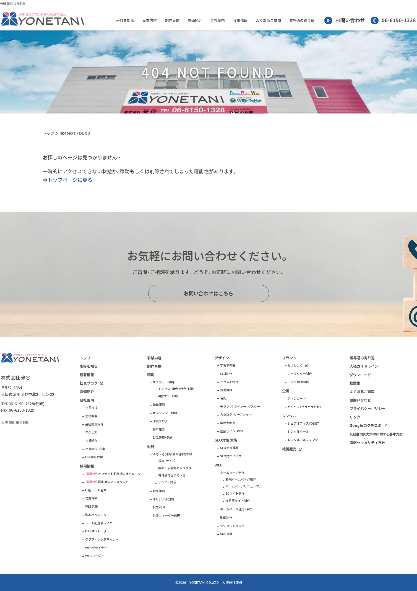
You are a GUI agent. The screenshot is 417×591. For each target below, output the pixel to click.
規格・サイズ (166, 460)
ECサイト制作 (235, 493)
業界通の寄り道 (301, 20)
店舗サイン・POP (231, 431)
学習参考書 (227, 365)
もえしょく (295, 365)
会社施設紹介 (94, 424)
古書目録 (226, 390)
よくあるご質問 (268, 20)
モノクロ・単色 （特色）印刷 (176, 388)
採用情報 (240, 20)
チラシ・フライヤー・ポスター (240, 406)
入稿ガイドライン (364, 366)
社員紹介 (91, 440)
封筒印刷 (159, 491)
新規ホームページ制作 (241, 479)
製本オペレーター (97, 514)
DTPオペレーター (97, 531)
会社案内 (217, 20)
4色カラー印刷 (168, 396)
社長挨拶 (91, 407)
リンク (355, 417)
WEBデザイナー (96, 547)
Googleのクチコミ (365, 425)
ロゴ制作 (226, 373)
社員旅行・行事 (95, 449)
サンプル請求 (167, 482)
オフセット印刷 (163, 382)
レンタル (289, 415)
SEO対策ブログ (230, 456)
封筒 (150, 446)
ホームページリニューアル (244, 486)
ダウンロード (360, 374)
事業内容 (149, 20)
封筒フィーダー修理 (166, 515)
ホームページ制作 (232, 472)
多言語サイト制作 (238, 500)
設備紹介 (195, 20)
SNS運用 (226, 533)
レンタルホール (298, 431)
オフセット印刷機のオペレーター (121, 473)
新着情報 (87, 374)
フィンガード (297, 398)
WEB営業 (91, 506)
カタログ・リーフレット (236, 414)
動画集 (355, 383)
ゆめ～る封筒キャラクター (176, 468)
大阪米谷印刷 (232, 582)
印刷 (150, 374)
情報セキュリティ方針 (367, 442)
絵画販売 (289, 448)
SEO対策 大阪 (226, 440)
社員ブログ (89, 383)
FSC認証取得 (94, 457)
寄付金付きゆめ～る (172, 475)
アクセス (91, 432)
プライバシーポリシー (367, 408)
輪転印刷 (159, 404)
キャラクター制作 (300, 373)
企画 (285, 390)
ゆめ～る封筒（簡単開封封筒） (172, 454)
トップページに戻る (70, 180)
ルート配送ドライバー (100, 523)
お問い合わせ (350, 20)
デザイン (222, 357)
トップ (48, 133)
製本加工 (159, 429)
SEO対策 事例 (229, 447)
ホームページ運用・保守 (236, 509)
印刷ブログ (160, 421)
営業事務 (91, 498)
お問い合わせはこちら (208, 293)
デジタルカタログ (232, 525)
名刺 (223, 398)
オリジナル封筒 (163, 499)
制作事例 (172, 20)
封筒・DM (159, 507)
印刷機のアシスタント (113, 481)
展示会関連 (227, 422)
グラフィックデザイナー (102, 539)
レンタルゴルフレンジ (303, 439)
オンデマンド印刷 (165, 413)
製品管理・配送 (163, 437)
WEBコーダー (94, 555)
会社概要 (91, 416)
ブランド (289, 357)
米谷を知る (125, 20)
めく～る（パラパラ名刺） (304, 406)
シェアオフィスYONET (303, 423)
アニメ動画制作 (298, 382)
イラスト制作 (229, 382)
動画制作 (226, 517)
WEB (219, 465)
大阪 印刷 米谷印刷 (12, 3)
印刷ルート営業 (95, 490)
